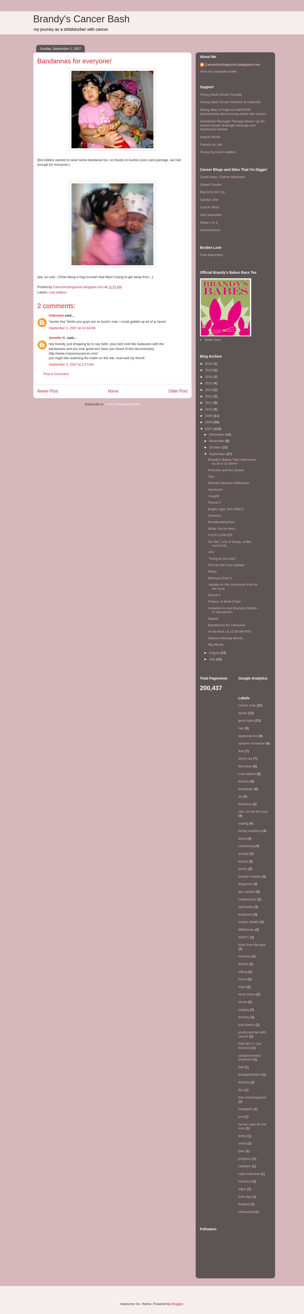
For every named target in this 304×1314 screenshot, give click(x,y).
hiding (242, 972)
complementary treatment (249, 1058)
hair (241, 728)
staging (243, 1010)
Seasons (214, 515)
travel (242, 838)
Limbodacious (210, 230)
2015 (209, 383)
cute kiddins (58, 292)
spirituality (245, 907)
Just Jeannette (211, 215)
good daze (246, 720)
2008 (209, 422)
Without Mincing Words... (226, 638)
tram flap (244, 1197)
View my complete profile (218, 71)
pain (241, 1151)
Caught (213, 496)
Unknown (56, 315)
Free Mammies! (211, 255)
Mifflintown (246, 929)
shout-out (245, 758)
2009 (209, 416)
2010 (209, 409)
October (215, 447)
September (217, 454)
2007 (209, 429)
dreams (243, 1082)
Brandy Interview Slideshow (228, 483)
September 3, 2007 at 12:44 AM (72, 328)
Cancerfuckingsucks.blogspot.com (232, 64)
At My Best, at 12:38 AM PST (229, 631)
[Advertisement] (63, 421)
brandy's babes (249, 876)
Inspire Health (210, 137)
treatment (245, 914)
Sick (211, 476)
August (214, 653)
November (217, 441)
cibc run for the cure (253, 811)
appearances (248, 736)
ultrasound (246, 1212)
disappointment (249, 1074)
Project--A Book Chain (224, 601)
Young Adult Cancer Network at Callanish (230, 102)
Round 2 (214, 595)
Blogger (177, 1304)
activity (243, 854)
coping (243, 823)
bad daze (245, 766)
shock (242, 1002)
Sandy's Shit (209, 200)
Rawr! (212, 571)
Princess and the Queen (226, 470)
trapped (244, 1204)
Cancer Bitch (209, 207)
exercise (244, 956)
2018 (209, 370)
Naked (213, 619)
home (242, 979)
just (241, 1117)
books (242, 869)
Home (113, 391)
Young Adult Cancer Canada (221, 94)
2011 (209, 403)
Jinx (211, 552)
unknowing (246, 846)
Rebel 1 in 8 (209, 222)
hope (242, 987)
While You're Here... (223, 529)
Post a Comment (56, 374)
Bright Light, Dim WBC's (226, 509)
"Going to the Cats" (222, 559)
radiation (244, 1166)
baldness (245, 804)
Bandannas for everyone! (226, 625)
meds (242, 1143)
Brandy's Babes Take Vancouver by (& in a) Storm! (232, 462)
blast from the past (252, 945)
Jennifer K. (57, 338)
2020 (209, 364)
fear (241, 751)
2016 (209, 377)
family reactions (249, 831)
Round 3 (214, 502)
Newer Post (47, 391)
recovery (244, 1181)
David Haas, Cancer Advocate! (222, 177)
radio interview (249, 1174)
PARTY (243, 937)
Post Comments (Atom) (122, 404)
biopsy (243, 861)
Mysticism (215, 490)
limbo (242, 1136)
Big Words (216, 644)
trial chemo (246, 1025)
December (217, 434)
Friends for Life (211, 144)
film (241, 1090)
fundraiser (245, 789)
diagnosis (245, 884)
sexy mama (246, 994)
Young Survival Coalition (218, 152)
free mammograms (252, 1097)
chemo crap (247, 705)
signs (242, 1189)
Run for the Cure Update (226, 565)
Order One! (213, 340)
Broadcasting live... (222, 522)
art (240, 796)
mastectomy (247, 899)
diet (241, 1067)
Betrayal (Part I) (220, 578)
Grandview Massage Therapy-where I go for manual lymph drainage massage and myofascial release (232, 125)
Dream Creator (211, 185)
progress (244, 1159)
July (212, 659)
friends (243, 964)
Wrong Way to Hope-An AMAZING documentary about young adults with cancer (233, 112)
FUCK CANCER (220, 535)
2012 (209, 396)
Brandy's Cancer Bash (81, 19)
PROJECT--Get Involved (249, 1046)
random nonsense (251, 743)
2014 (209, 390)
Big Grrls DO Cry (212, 192)
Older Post (178, 391)
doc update (246, 892)
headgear (245, 1109)
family (242, 713)
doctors (243, 781)
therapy (243, 1017)
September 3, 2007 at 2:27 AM (71, 364)
